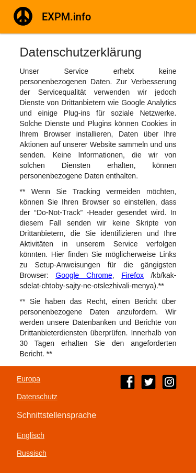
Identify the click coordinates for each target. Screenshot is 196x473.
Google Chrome (83, 275)
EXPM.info (66, 16)
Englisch (30, 435)
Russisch (32, 453)
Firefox (132, 275)
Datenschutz (37, 396)
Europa (28, 379)
